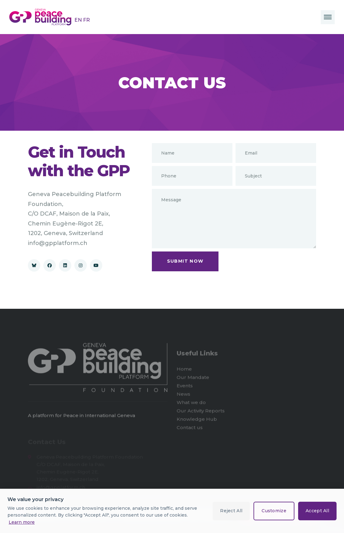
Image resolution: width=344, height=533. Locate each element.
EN (78, 20)
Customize (274, 510)
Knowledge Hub (197, 420)
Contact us (190, 429)
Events (185, 387)
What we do (191, 404)
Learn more (22, 522)
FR (86, 20)
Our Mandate (193, 379)
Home (184, 370)
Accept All (317, 510)
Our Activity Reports (201, 412)
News (183, 395)
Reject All (231, 510)
